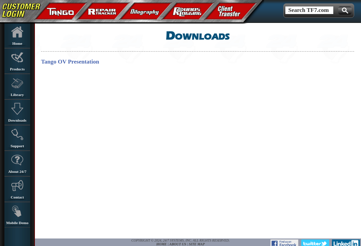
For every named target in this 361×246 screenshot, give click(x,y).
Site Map (197, 244)
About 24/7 (17, 164)
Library (17, 87)
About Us (177, 244)
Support (17, 138)
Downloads (17, 112)
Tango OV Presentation (70, 61)
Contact (17, 189)
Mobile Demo (17, 215)
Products (17, 61)
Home (17, 35)
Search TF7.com (307, 10)
